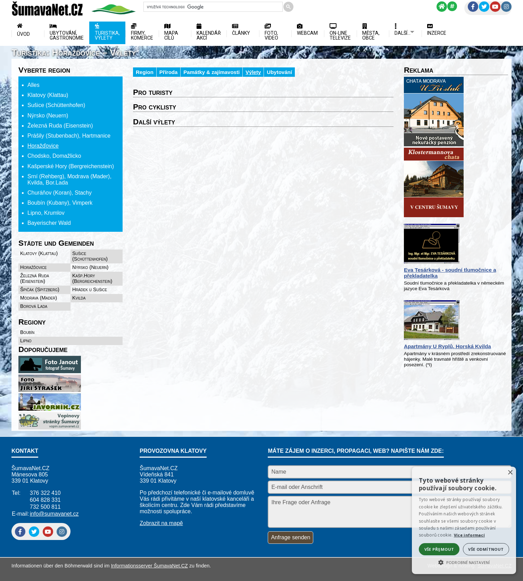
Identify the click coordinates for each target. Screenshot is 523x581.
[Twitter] (484, 6)
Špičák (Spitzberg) (39, 289)
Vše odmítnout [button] (486, 549)
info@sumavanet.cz (54, 514)
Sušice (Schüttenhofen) (90, 256)
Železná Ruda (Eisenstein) (34, 278)
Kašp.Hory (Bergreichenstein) (92, 278)
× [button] (510, 472)
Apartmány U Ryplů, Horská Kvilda (447, 346)
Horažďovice (33, 267)
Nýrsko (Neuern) (90, 267)
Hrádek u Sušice (89, 289)
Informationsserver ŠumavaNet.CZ (149, 565)
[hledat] (212, 7)
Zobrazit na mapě (161, 523)
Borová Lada (33, 306)
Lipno (25, 340)
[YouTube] (495, 6)
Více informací (469, 535)
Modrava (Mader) (38, 298)
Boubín (27, 332)
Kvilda (79, 298)
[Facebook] (473, 6)
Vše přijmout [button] (439, 549)
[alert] (464, 520)
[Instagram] (506, 6)
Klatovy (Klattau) (39, 253)
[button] (464, 562)
